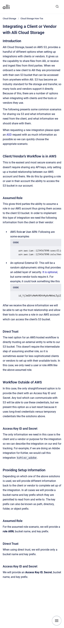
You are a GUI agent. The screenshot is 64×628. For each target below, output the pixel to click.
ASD (9, 134)
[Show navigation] (56, 620)
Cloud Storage (9, 18)
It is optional (49, 272)
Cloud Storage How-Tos (31, 18)
